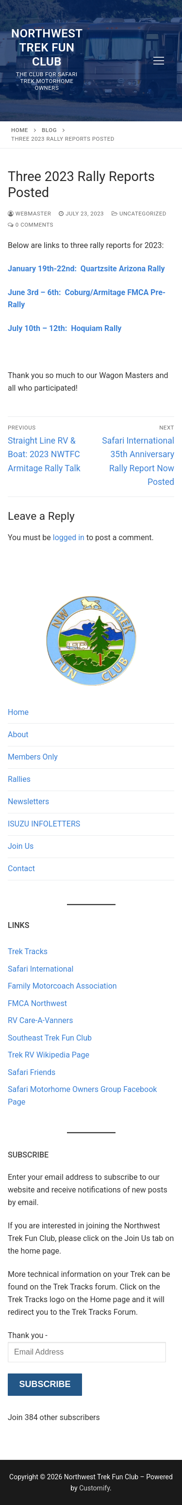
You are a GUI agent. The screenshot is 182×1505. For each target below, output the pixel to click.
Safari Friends (31, 1072)
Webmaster (29, 213)
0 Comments (30, 224)
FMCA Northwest (37, 1003)
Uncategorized (139, 213)
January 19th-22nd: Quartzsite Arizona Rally (86, 268)
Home (19, 130)
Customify (94, 1488)
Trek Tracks (28, 951)
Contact (21, 868)
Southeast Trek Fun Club (50, 1037)
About (18, 734)
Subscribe (44, 1384)
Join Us (20, 846)
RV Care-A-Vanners (40, 1020)
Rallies (19, 779)
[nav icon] (158, 60)
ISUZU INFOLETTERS (44, 823)
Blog (49, 130)
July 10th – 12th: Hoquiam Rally (64, 328)
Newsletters (28, 801)
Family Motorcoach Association (62, 986)
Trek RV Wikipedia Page (48, 1054)
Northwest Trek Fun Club (47, 47)
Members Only (33, 756)
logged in (68, 537)
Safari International (40, 969)
